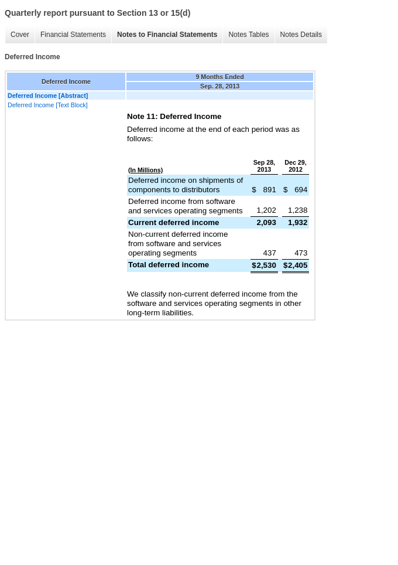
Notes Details (301, 34)
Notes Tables (248, 34)
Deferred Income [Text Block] (48, 104)
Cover (20, 34)
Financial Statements (73, 34)
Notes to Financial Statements (167, 34)
